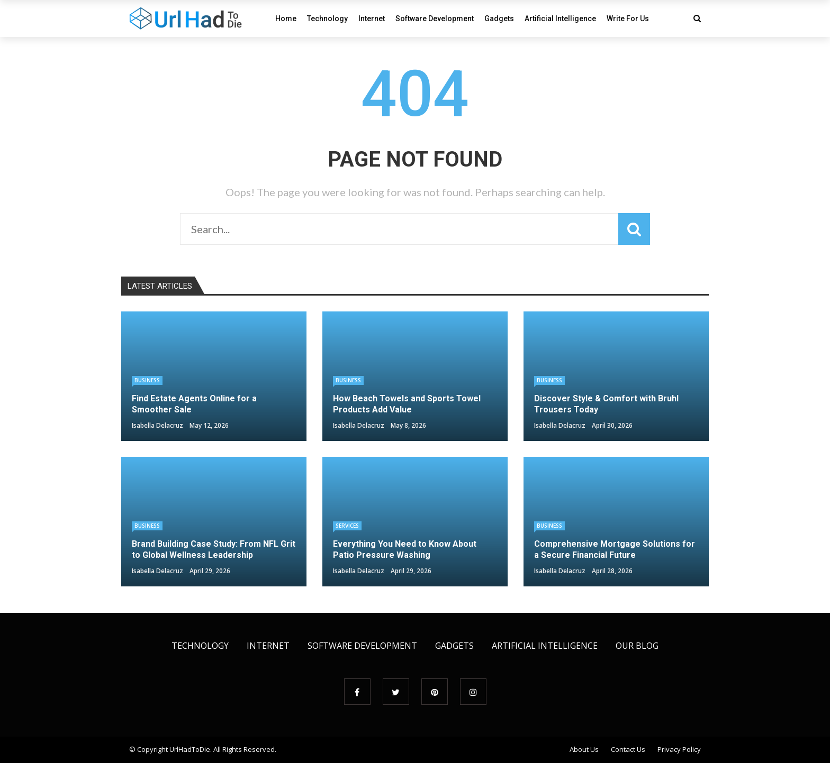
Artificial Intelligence (560, 18)
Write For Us (628, 18)
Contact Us (628, 749)
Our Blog (637, 645)
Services (347, 525)
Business (147, 380)
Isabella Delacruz (157, 425)
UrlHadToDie (189, 749)
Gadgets (499, 18)
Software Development (434, 18)
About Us (584, 749)
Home (285, 18)
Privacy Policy (679, 749)
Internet (371, 18)
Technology (327, 18)
